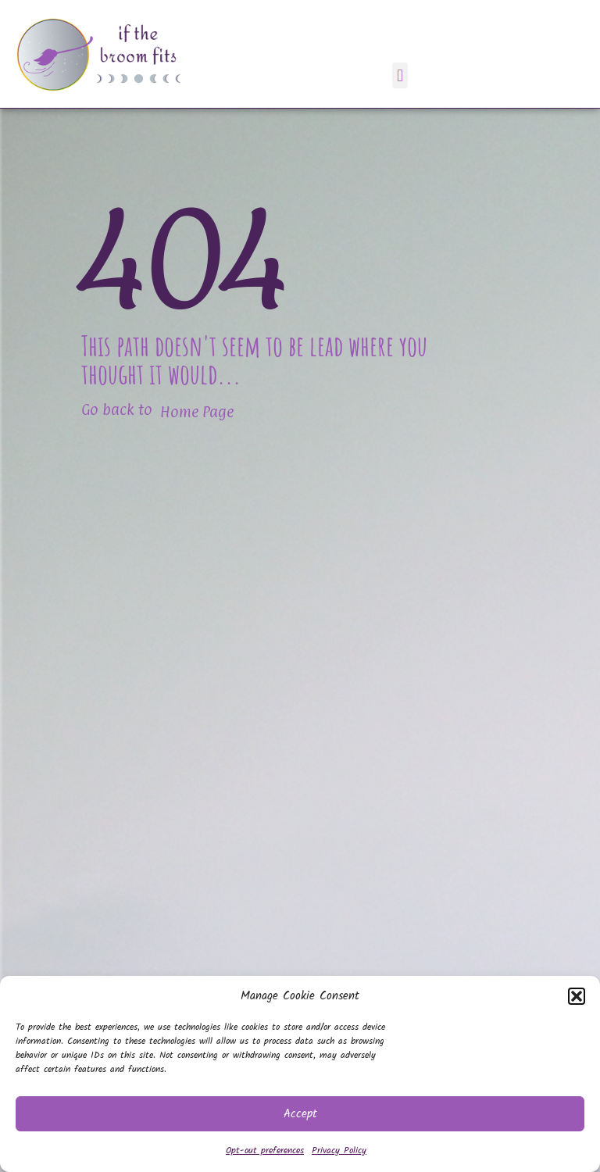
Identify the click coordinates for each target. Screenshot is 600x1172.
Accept (300, 1114)
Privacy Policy (339, 1150)
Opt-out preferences (265, 1150)
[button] (576, 996)
